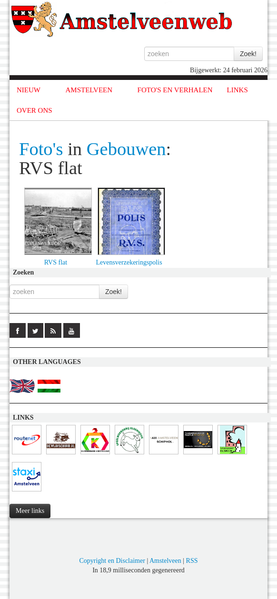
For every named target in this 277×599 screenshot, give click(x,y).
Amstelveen (165, 560)
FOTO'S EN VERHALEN (175, 90)
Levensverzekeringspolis (129, 262)
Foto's (41, 149)
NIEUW (28, 90)
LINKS (237, 90)
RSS (192, 560)
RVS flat (55, 262)
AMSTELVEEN (88, 90)
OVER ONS (34, 110)
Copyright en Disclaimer (112, 560)
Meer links (30, 510)
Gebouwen (126, 149)
